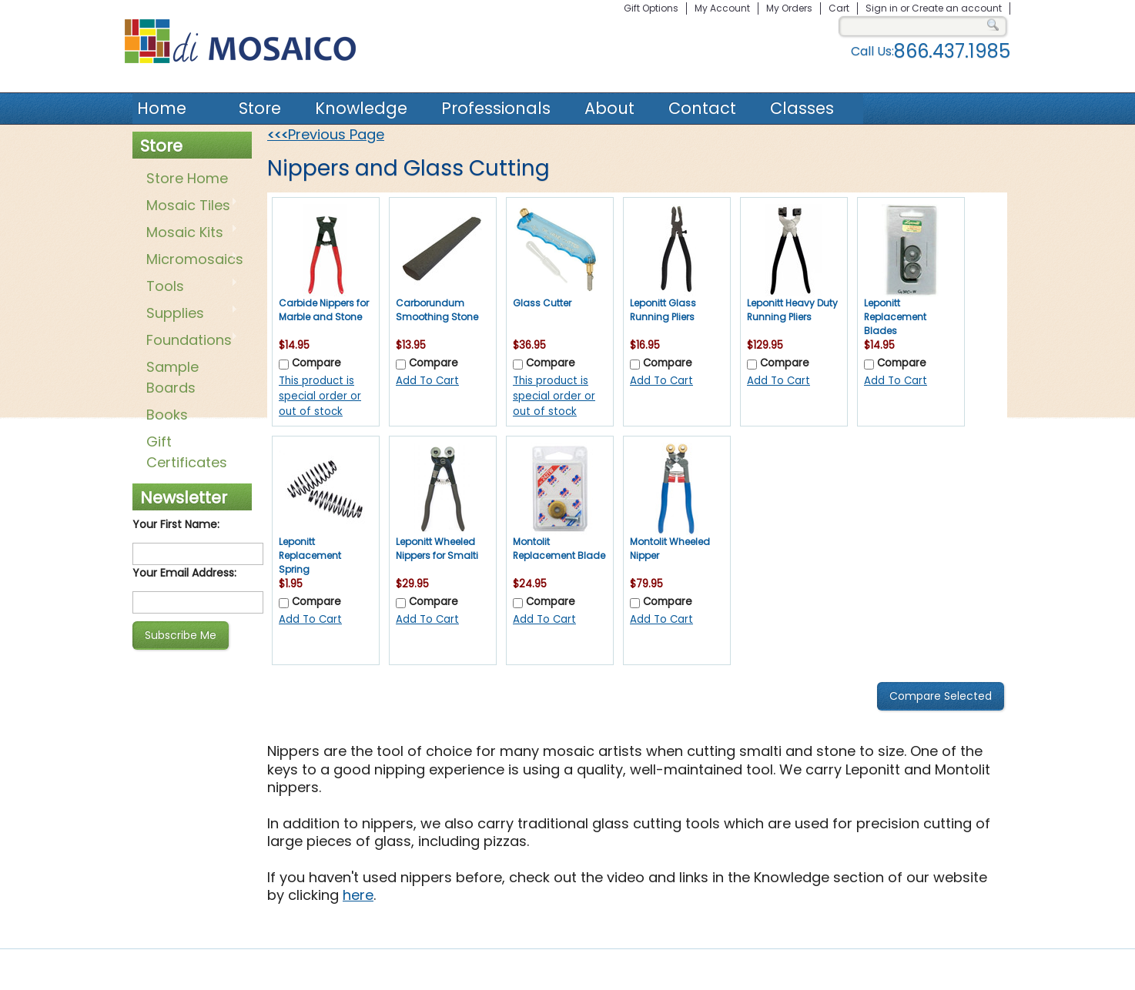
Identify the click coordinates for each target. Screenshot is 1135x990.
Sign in (881, 8)
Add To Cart (427, 380)
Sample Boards (172, 377)
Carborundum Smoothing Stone (437, 309)
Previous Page (325, 134)
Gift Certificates (186, 452)
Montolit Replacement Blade (559, 548)
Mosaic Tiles (189, 206)
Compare (316, 363)
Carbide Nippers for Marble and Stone (324, 309)
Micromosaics (191, 260)
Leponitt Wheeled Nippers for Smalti (437, 548)
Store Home (187, 178)
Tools (189, 287)
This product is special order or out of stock (320, 396)
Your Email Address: (184, 572)
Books (167, 414)
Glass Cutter (542, 302)
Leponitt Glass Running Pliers (663, 309)
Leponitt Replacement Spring (310, 555)
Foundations (189, 341)
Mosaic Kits (189, 233)
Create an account (957, 8)
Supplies (189, 314)
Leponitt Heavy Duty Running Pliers (792, 309)
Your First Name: (175, 524)
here (358, 895)
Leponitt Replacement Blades (895, 316)
